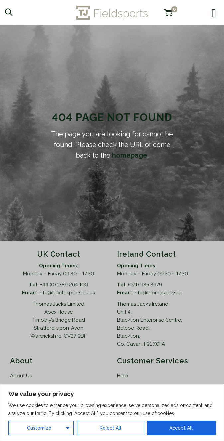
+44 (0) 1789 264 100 (64, 285)
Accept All (181, 428)
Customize (39, 428)
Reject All (110, 428)
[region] (112, 412)
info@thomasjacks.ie (157, 293)
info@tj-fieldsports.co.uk (67, 293)
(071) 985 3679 (145, 285)
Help (122, 376)
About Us (21, 376)
